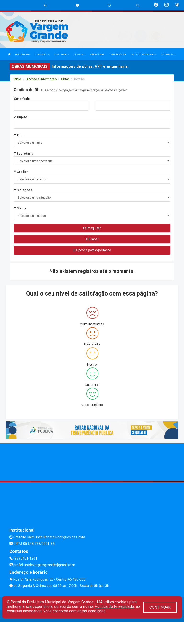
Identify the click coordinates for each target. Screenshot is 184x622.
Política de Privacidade (114, 606)
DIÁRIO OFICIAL (97, 54)
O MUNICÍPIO (42, 54)
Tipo (19, 135)
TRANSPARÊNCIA (117, 54)
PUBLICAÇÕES (168, 54)
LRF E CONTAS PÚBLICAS (143, 54)
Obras (65, 79)
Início (17, 79)
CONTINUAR (160, 607)
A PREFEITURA (22, 54)
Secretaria (23, 153)
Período (22, 98)
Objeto (20, 117)
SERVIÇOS (79, 54)
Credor (21, 172)
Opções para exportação (92, 250)
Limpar (92, 239)
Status (20, 208)
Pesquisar (92, 228)
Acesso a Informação (41, 79)
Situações (23, 190)
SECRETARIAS (61, 54)
